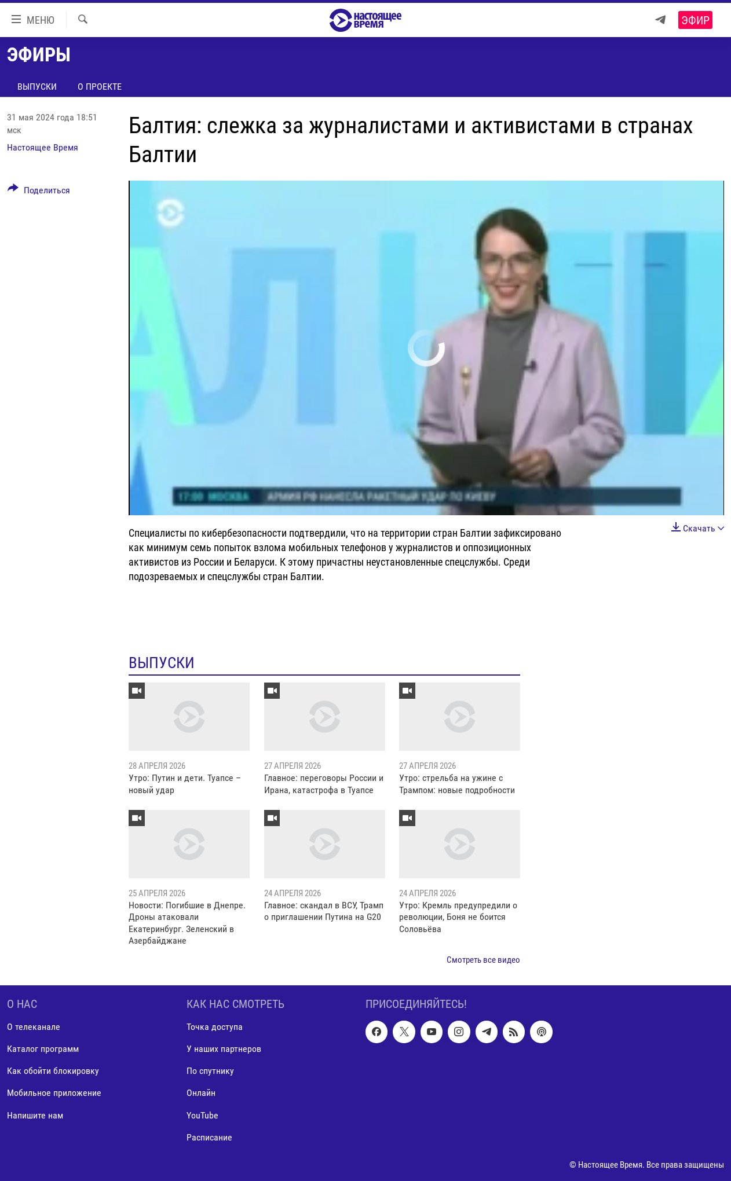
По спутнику (210, 1071)
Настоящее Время (42, 147)
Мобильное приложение (54, 1093)
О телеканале (33, 1026)
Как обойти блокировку (53, 1071)
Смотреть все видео (483, 960)
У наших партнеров (224, 1049)
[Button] (39, 192)
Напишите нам (35, 1115)
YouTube (202, 1115)
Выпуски (37, 86)
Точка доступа (215, 1026)
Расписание (209, 1137)
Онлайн (201, 1093)
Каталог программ (43, 1049)
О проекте (100, 86)
